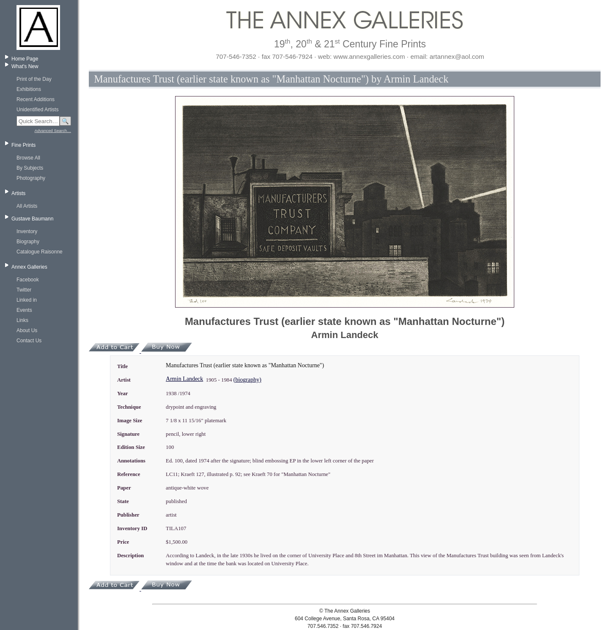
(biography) (247, 380)
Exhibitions (28, 89)
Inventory (26, 231)
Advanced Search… (53, 130)
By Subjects (29, 168)
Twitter (23, 290)
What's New (24, 66)
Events (24, 310)
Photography (30, 178)
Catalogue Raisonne (39, 252)
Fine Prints (23, 145)
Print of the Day (34, 79)
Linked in (26, 300)
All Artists (26, 206)
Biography (27, 242)
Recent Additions (35, 99)
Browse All (28, 158)
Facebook (27, 280)
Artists (18, 193)
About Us (26, 330)
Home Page (24, 59)
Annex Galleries (29, 267)
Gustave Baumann (32, 219)
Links (22, 320)
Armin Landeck (184, 379)
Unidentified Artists (37, 110)
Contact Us (28, 341)
